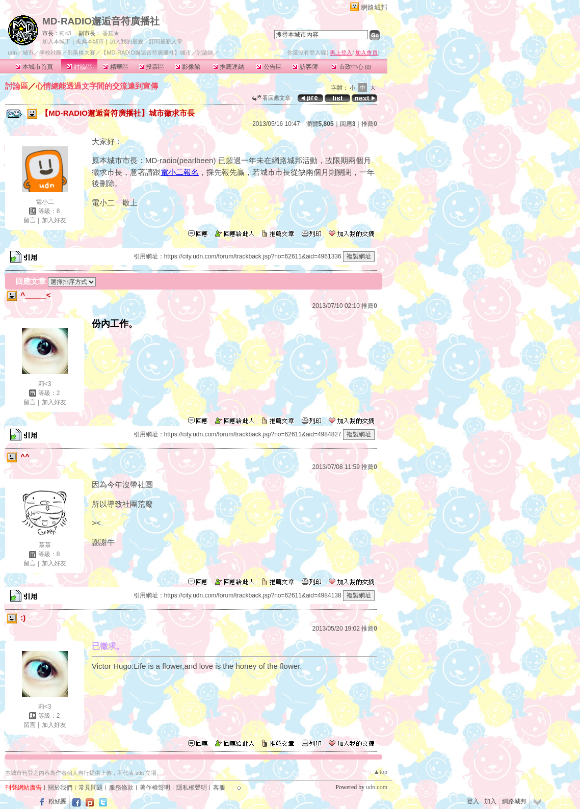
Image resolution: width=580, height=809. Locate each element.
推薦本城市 (90, 41)
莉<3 (65, 33)
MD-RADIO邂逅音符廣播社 (101, 21)
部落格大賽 (81, 52)
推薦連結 (228, 66)
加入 (490, 801)
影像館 (187, 66)
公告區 (268, 66)
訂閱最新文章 (165, 41)
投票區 (151, 66)
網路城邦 (374, 7)
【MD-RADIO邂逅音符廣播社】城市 (146, 52)
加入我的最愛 (126, 41)
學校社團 (50, 52)
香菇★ (110, 33)
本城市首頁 (34, 66)
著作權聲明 (155, 787)
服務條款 (121, 787)
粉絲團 (57, 801)
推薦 (369, 123)
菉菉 (45, 545)
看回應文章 (271, 98)
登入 (473, 801)
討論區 (79, 66)
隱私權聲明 (191, 787)
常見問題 (90, 787)
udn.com (376, 787)
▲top (380, 771)
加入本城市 (56, 41)
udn (12, 52)
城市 (28, 52)
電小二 (45, 201)
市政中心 (351, 66)
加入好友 (54, 220)
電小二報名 (180, 172)
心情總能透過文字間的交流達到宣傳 (97, 86)
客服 (219, 787)
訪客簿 (305, 66)
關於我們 (60, 787)
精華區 (115, 66)
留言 (29, 220)
